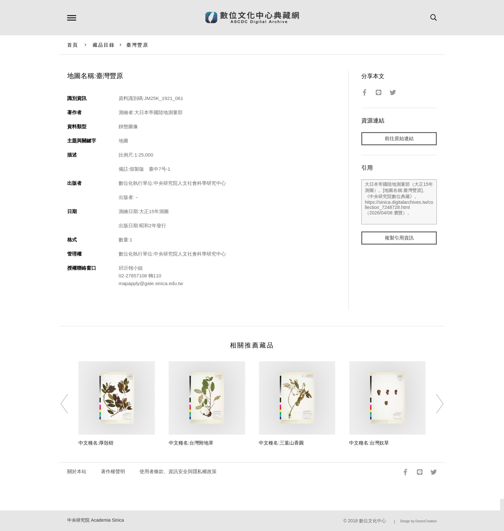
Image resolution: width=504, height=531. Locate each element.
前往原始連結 (399, 138)
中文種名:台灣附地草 (191, 443)
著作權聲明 (113, 471)
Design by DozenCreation (418, 521)
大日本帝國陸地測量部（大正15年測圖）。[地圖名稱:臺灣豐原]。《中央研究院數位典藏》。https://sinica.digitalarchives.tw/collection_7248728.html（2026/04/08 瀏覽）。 (399, 202)
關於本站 (76, 471)
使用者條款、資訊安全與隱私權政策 (178, 471)
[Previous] (70, 404)
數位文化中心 (372, 520)
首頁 (72, 45)
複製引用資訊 (399, 238)
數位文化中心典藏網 (252, 18)
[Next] (434, 404)
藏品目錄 (104, 45)
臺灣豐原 (137, 45)
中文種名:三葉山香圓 (281, 443)
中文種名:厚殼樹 (95, 443)
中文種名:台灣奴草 (369, 443)
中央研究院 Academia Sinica (95, 520)
